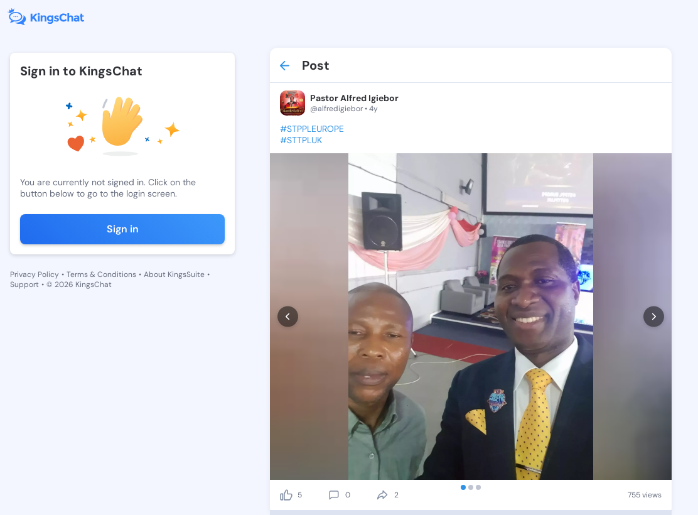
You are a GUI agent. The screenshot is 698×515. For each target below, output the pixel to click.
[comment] (334, 495)
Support (24, 284)
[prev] (287, 316)
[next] (653, 316)
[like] (286, 495)
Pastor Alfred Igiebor (354, 98)
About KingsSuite (174, 274)
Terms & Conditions (101, 274)
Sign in (123, 229)
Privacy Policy (34, 274)
